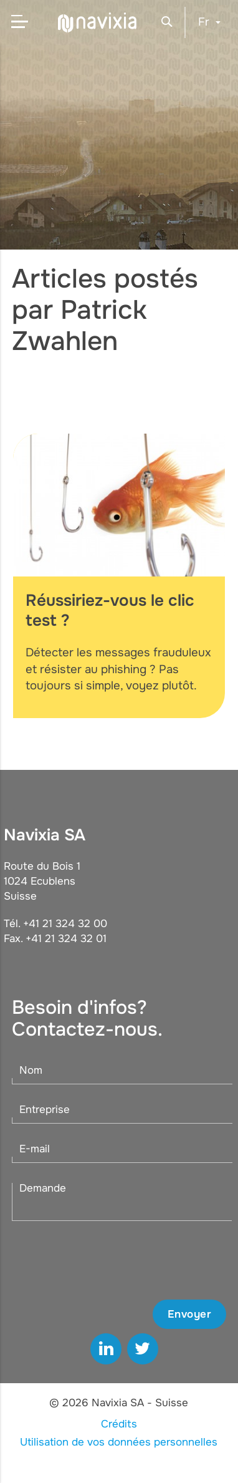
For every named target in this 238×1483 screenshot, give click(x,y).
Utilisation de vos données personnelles (118, 1442)
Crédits (119, 1424)
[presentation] (131, 1260)
